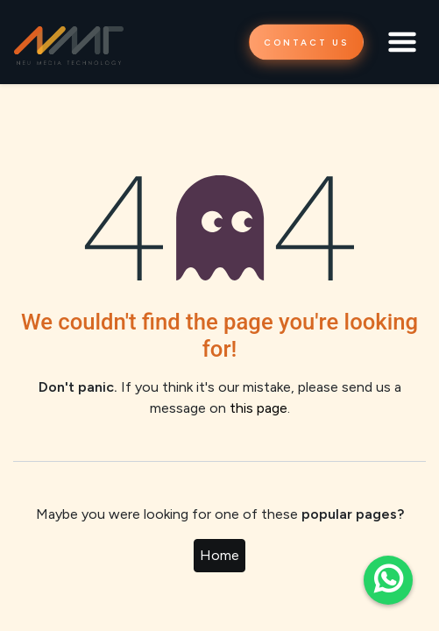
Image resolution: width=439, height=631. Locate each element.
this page (258, 408)
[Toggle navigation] (402, 42)
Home (219, 555)
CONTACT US (306, 42)
